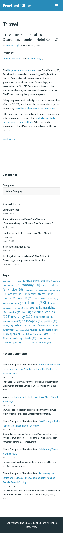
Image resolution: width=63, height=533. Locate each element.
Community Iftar (11, 209)
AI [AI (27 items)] (29, 280)
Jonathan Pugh (12, 45)
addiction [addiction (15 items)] (20, 281)
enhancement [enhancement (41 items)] (14, 303)
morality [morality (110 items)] (22, 316)
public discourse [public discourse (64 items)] (27, 325)
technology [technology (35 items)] (12, 342)
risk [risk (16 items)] (33, 334)
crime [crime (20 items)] (37, 298)
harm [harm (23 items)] (34, 307)
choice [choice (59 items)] (15, 290)
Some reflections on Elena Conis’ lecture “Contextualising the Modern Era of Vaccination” (31, 369)
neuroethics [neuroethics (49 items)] (44, 317)
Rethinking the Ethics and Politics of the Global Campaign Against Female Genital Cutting (29, 478)
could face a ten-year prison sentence (35, 108)
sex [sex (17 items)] (51, 334)
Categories (8, 185)
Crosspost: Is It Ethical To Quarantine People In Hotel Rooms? (30, 37)
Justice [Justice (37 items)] (14, 312)
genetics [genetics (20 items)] (23, 308)
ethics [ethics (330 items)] (37, 303)
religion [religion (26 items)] (36, 329)
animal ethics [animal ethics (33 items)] (42, 280)
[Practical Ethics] (17, 5)
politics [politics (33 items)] (50, 321)
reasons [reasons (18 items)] (24, 330)
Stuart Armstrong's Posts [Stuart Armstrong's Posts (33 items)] (19, 338)
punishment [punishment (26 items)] (10, 329)
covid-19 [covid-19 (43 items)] (24, 298)
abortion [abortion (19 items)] (8, 281)
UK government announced (21, 70)
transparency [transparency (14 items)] (28, 343)
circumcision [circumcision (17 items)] (30, 290)
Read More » (9, 139)
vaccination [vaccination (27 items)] (43, 342)
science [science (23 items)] (42, 334)
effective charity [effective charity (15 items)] (50, 299)
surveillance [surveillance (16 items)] (43, 338)
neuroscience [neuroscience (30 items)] (12, 321)
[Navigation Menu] (56, 5)
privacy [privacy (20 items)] (8, 325)
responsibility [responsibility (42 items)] (18, 334)
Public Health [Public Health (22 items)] (50, 325)
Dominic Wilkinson (12, 58)
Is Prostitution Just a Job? (16, 246)
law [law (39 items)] (26, 312)
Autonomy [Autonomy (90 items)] (28, 285)
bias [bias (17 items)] (44, 285)
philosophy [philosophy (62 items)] (32, 321)
